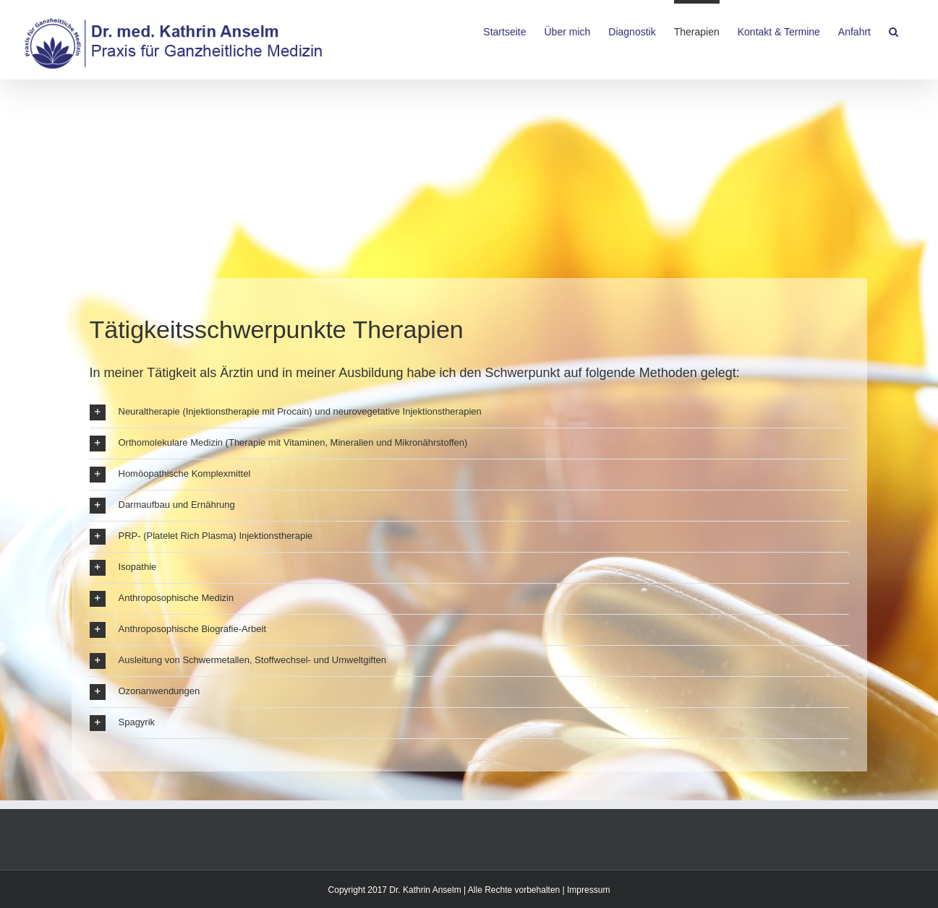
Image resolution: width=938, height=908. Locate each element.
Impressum (588, 890)
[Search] (893, 30)
